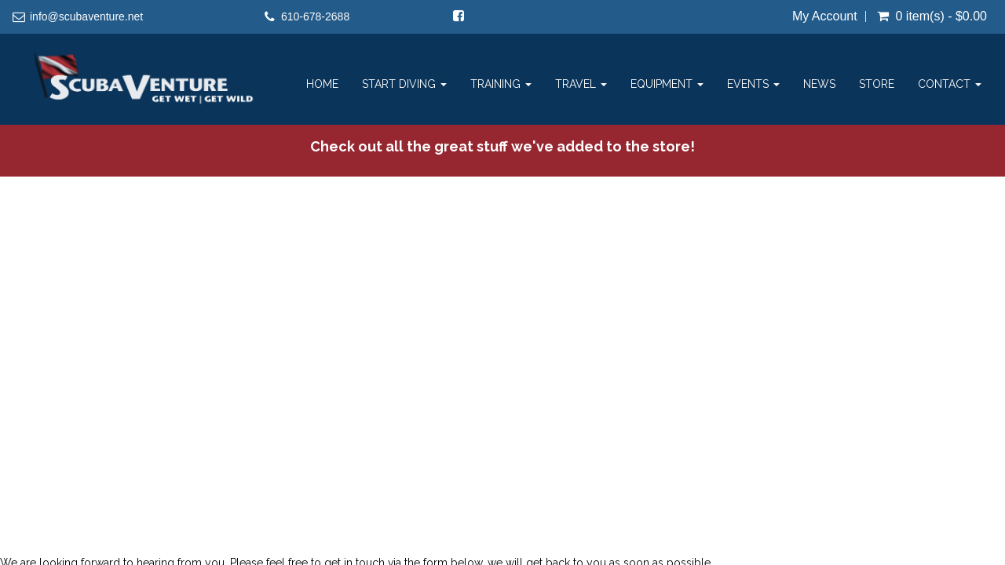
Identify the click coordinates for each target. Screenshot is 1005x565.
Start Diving (404, 84)
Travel (581, 84)
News (819, 84)
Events (753, 84)
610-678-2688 (315, 16)
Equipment (667, 84)
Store (876, 84)
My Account (824, 16)
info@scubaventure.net (86, 16)
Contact (949, 84)
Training (501, 84)
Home (322, 84)
